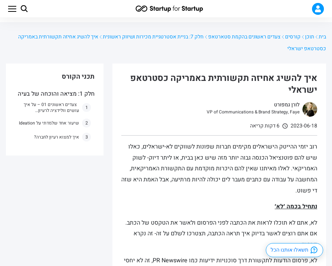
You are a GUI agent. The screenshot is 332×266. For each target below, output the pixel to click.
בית (322, 37)
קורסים (293, 37)
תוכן (309, 37)
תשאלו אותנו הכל (294, 250)
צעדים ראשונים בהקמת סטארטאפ (244, 37)
